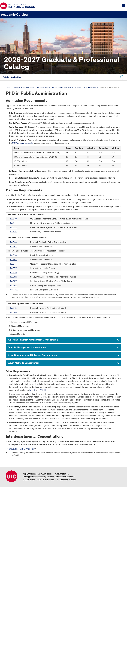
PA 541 (13, 422)
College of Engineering (17, 142)
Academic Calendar (14, 99)
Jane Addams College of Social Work (24, 177)
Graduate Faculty (13, 233)
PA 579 (13, 448)
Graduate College (15, 146)
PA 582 (13, 452)
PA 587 (13, 457)
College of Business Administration (23, 129)
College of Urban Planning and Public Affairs (27, 181)
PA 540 (13, 418)
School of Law (14, 151)
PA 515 (13, 407)
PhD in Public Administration (25, 203)
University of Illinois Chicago (11, 652)
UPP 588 (14, 465)
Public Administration (19, 194)
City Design (14, 185)
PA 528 (13, 431)
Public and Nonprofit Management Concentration (32, 515)
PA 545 (13, 484)
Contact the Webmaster (65, 652)
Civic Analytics (16, 190)
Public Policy (15, 211)
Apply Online (28, 649)
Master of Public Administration (25, 198)
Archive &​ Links (12, 237)
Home (8, 263)
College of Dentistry (16, 133)
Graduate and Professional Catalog (18, 94)
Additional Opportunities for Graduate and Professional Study (34, 225)
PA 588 (13, 461)
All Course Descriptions (12, 250)
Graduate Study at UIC (15, 107)
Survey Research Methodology (22, 625)
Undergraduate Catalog (12, 86)
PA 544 (13, 440)
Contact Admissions (43, 649)
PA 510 (13, 394)
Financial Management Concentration (26, 523)
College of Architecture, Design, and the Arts (27, 125)
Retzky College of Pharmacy (20, 168)
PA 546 (13, 488)
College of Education (17, 138)
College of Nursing (16, 164)
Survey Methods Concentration (23, 538)
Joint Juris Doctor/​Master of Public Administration (33, 207)
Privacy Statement (61, 649)
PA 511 (13, 399)
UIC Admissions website (22, 319)
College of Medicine (16, 159)
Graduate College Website (17, 242)
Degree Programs (13, 112)
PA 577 (13, 444)
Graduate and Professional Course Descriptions (26, 229)
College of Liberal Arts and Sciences (23, 155)
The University (12, 103)
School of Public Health (18, 172)
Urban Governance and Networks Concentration (32, 531)
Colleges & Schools (43, 263)
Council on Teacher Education (20, 220)
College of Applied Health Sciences (23, 120)
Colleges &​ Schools (14, 116)
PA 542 (13, 435)
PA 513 (13, 403)
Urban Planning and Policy (21, 216)
